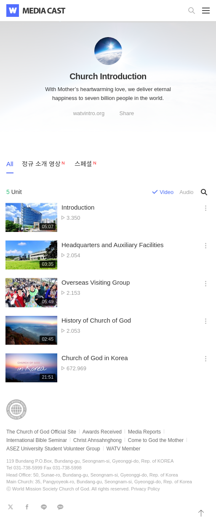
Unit (14, 192)
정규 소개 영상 (41, 163)
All (9, 163)
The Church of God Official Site (41, 432)
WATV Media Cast (44, 10)
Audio (186, 192)
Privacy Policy (145, 488)
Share (127, 113)
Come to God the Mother (156, 440)
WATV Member (124, 449)
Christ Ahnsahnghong (97, 440)
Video (166, 192)
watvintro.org (88, 113)
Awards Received (102, 432)
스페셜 (83, 163)
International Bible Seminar (36, 440)
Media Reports (144, 432)
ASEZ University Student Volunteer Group (53, 449)
